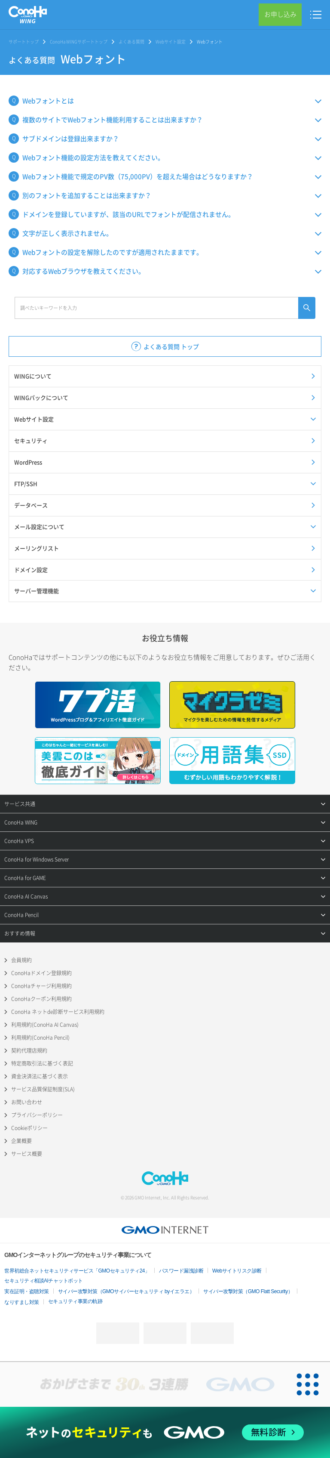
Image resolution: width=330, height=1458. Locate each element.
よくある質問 (131, 41)
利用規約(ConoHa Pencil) (40, 1037)
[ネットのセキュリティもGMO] (165, 1432)
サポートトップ (24, 41)
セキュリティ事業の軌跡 (75, 1301)
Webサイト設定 (171, 41)
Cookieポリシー (29, 1128)
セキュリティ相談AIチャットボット (43, 1281)
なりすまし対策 (21, 1302)
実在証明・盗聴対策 (26, 1291)
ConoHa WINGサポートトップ (78, 41)
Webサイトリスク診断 (237, 1271)
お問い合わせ (26, 1102)
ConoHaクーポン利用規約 (41, 999)
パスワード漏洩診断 (181, 1271)
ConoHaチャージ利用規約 (41, 986)
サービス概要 (26, 1154)
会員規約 (21, 960)
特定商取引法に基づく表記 (42, 1063)
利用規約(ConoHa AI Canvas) (45, 1025)
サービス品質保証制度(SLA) (43, 1089)
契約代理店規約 (29, 1050)
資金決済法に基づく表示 (39, 1076)
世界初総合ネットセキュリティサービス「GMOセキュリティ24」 (77, 1271)
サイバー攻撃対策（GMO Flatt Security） (248, 1291)
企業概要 (21, 1141)
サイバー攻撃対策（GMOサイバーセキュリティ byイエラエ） (126, 1291)
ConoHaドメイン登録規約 (41, 973)
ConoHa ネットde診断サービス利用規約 (57, 1012)
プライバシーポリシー (37, 1115)
